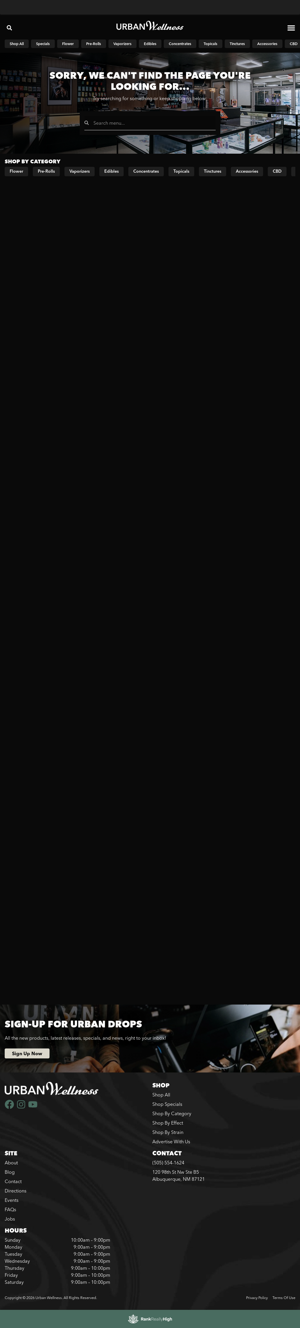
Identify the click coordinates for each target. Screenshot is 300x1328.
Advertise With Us (171, 1141)
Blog (10, 1172)
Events (11, 1200)
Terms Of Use (283, 1297)
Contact (13, 1181)
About (11, 1163)
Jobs (10, 1219)
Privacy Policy (257, 1297)
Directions (15, 1191)
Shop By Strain (167, 1132)
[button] (9, 27)
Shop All (161, 1095)
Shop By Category (171, 1113)
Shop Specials (167, 1104)
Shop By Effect (167, 1123)
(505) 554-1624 (168, 1163)
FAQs (10, 1209)
